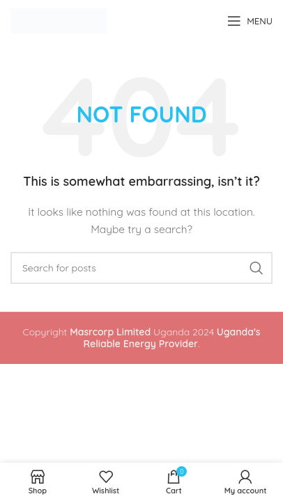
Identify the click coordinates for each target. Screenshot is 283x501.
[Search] (141, 268)
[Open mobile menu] (250, 21)
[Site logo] (58, 20)
